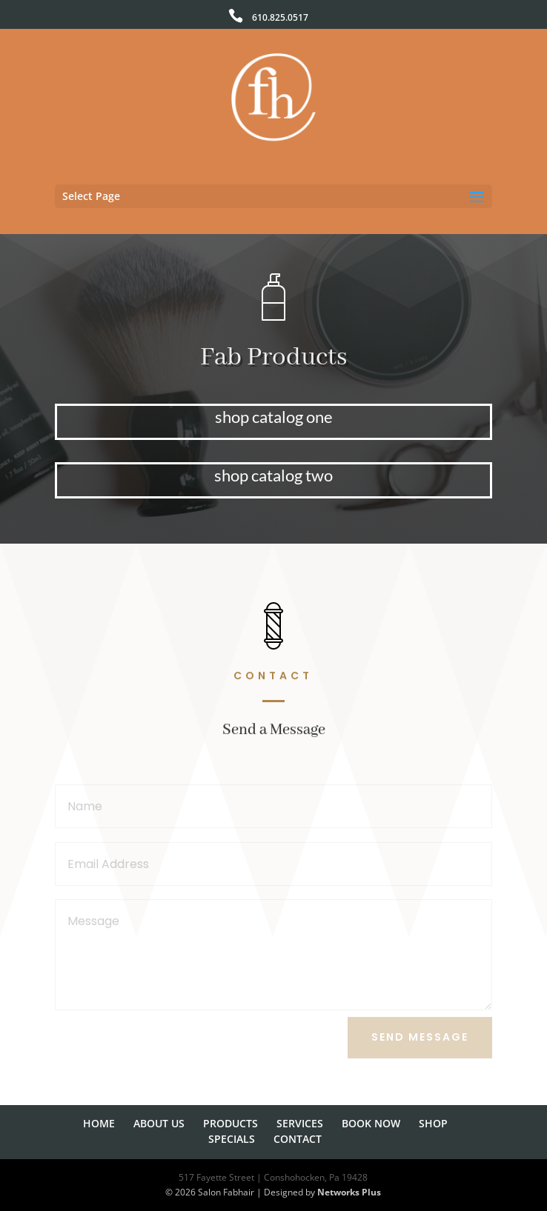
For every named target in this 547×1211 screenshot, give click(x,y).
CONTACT (298, 1139)
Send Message (419, 1037)
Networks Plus (349, 1192)
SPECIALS (231, 1139)
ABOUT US (159, 1123)
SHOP (433, 1123)
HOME (99, 1123)
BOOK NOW (371, 1123)
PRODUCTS (230, 1123)
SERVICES (299, 1123)
